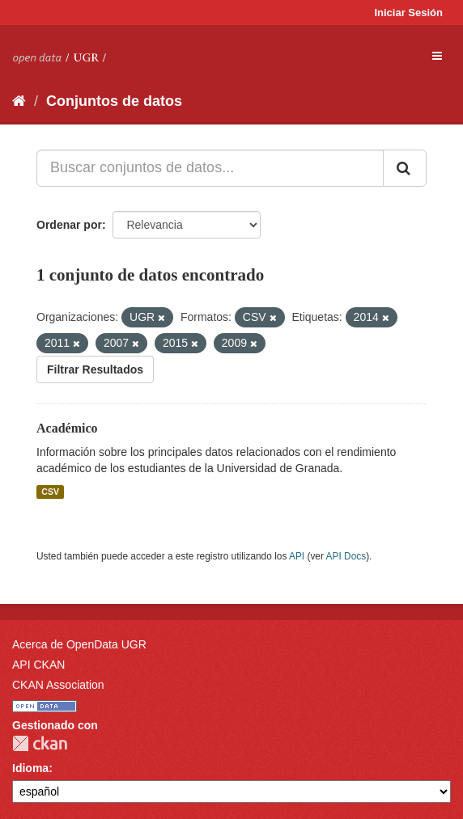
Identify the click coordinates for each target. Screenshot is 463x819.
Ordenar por (69, 224)
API (296, 556)
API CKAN (38, 664)
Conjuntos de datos (114, 101)
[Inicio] (19, 101)
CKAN (39, 743)
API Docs (346, 556)
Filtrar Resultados (95, 369)
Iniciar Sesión (408, 12)
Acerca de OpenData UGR (79, 644)
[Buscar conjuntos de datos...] (210, 168)
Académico (67, 428)
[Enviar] (405, 168)
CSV (50, 491)
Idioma (30, 768)
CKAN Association (58, 684)
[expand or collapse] (437, 56)
